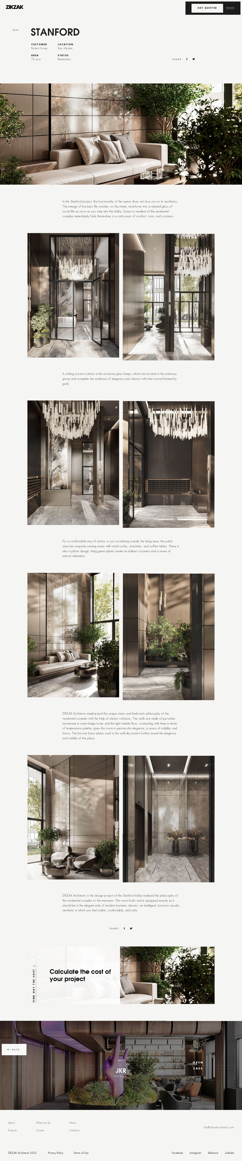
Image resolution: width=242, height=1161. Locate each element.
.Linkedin (229, 1153)
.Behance (212, 1153)
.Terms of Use (80, 1153)
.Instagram (195, 1153)
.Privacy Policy (55, 1153)
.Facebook (177, 1153)
